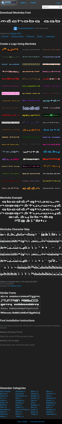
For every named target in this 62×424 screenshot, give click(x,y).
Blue (49, 391)
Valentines (51, 414)
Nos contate (22, 422)
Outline (50, 405)
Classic (4, 396)
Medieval (51, 403)
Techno (40, 36)
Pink (3, 407)
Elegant (35, 396)
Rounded (5, 410)
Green (50, 400)
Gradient (19, 400)
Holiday (19, 403)
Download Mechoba (23, 28)
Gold (3, 400)
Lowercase (50, 36)
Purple (19, 407)
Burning (19, 394)
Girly (18, 398)
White (3, 416)
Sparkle (50, 412)
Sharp (3, 412)
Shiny (18, 412)
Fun (3, 398)
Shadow (51, 410)
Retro (49, 407)
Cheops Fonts (15, 33)
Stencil (4, 414)
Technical (30, 36)
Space (34, 412)
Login (58, 3)
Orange (35, 405)
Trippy (34, 414)
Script (34, 410)
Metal (3, 405)
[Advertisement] (31, 366)
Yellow (19, 416)
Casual (35, 394)
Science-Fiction (18, 36)
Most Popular (5, 391)
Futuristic (5, 36)
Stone (18, 414)
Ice (33, 403)
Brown (3, 394)
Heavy (4, 403)
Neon (18, 405)
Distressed (21, 396)
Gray (34, 400)
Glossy (35, 398)
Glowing (51, 398)
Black (34, 391)
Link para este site (37, 422)
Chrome (51, 394)
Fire (48, 396)
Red (34, 407)
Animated (20, 391)
